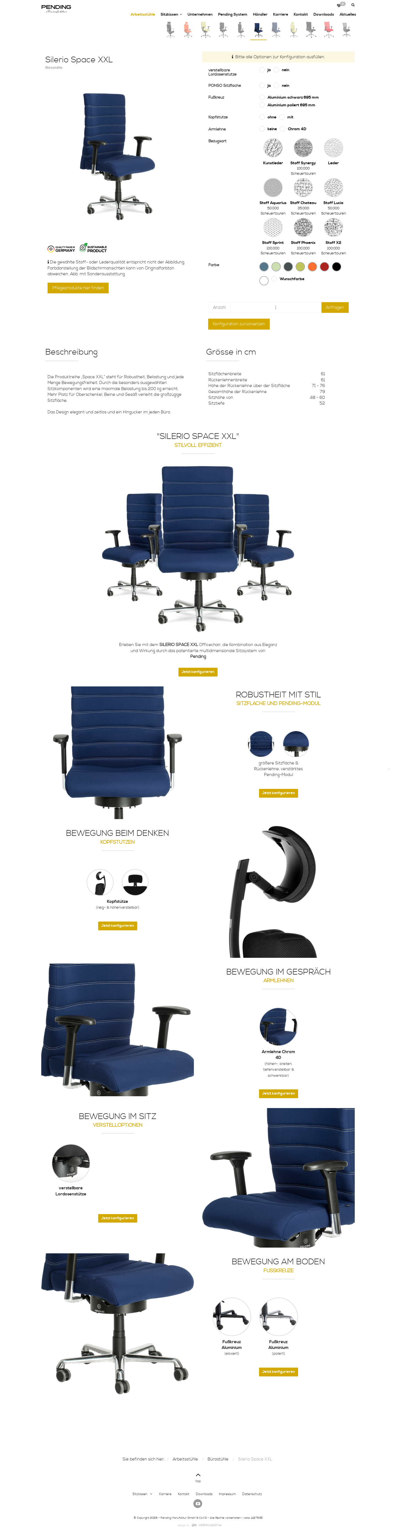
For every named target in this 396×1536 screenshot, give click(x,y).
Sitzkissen (171, 15)
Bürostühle (218, 1459)
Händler (260, 14)
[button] (352, 5)
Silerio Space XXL (255, 1459)
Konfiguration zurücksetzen (239, 324)
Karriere (280, 14)
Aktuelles (348, 14)
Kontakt (301, 14)
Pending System (233, 14)
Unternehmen (200, 14)
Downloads (324, 14)
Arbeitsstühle (143, 14)
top (198, 1476)
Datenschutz (252, 1494)
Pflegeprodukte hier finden (78, 288)
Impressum (227, 1494)
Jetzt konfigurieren (198, 672)
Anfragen (335, 307)
